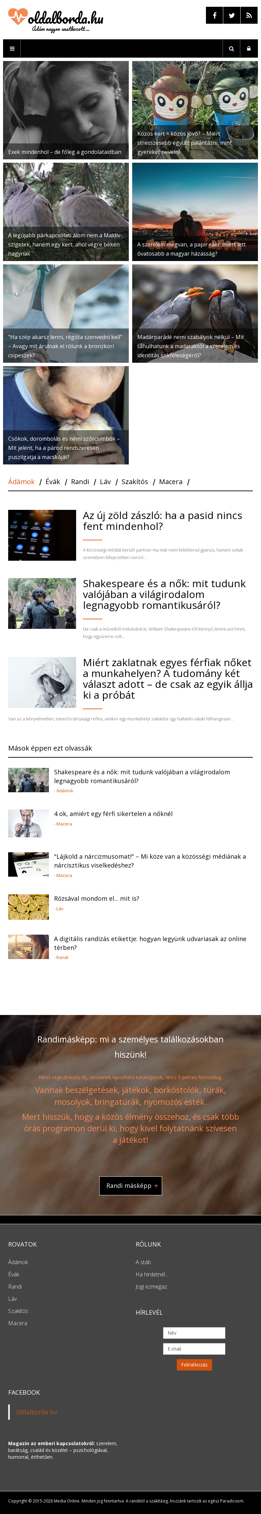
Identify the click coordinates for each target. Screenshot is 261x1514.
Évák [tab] (53, 482)
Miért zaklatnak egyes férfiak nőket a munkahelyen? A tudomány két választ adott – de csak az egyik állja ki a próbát (168, 678)
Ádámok (64, 791)
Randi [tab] (80, 482)
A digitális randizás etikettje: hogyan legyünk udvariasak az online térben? (150, 943)
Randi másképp (129, 1185)
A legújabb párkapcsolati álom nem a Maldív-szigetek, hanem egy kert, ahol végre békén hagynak (65, 244)
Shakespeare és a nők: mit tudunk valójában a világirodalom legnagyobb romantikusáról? (164, 594)
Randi (62, 957)
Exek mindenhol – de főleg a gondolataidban (64, 152)
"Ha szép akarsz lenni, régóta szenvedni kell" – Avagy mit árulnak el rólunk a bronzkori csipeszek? (65, 346)
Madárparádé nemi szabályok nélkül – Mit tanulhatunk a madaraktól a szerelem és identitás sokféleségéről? (190, 346)
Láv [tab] (105, 482)
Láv (60, 908)
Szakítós (18, 1311)
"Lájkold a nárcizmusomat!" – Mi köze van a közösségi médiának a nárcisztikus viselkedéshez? (150, 860)
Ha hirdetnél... (152, 1274)
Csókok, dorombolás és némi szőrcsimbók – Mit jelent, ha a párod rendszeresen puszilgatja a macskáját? (64, 448)
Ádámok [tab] (21, 482)
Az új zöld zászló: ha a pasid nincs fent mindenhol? (162, 520)
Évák (13, 1274)
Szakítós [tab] (135, 482)
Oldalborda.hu (37, 1412)
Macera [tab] (170, 482)
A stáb (143, 1262)
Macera (64, 824)
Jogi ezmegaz (151, 1286)
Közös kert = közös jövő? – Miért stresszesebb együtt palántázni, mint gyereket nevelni (184, 143)
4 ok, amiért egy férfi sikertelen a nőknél (113, 814)
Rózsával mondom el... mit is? (96, 898)
